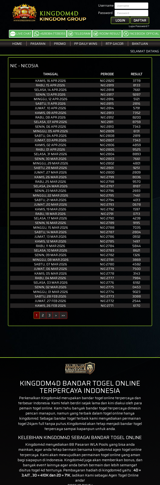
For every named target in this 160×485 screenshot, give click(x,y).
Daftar (140, 20)
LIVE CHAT (20, 33)
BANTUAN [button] (140, 43)
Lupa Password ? (139, 26)
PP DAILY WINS (85, 43)
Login (120, 20)
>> (63, 315)
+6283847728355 (49, 33)
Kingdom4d (51, 398)
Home (17, 43)
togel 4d (38, 470)
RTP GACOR (114, 43)
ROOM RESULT (107, 33)
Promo (60, 43)
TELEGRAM (79, 33)
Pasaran (37, 43)
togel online (132, 449)
